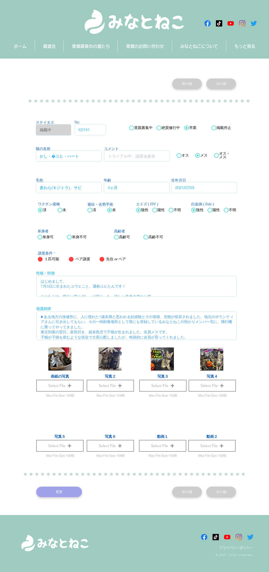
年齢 (107, 180)
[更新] (59, 492)
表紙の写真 (60, 376)
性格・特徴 (45, 273)
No (77, 122)
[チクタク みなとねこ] (219, 23)
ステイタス (45, 122)
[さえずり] (254, 23)
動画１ (162, 436)
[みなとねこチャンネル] (230, 23)
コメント (111, 148)
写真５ (59, 436)
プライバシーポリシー (236, 547)
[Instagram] (242, 23)
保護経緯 (43, 308)
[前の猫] (187, 84)
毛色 (39, 180)
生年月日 (178, 180)
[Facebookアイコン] (207, 23)
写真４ (212, 376)
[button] (162, 446)
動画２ (212, 436)
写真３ (162, 376)
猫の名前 (43, 148)
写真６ (110, 436)
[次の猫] (221, 84)
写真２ (110, 376)
